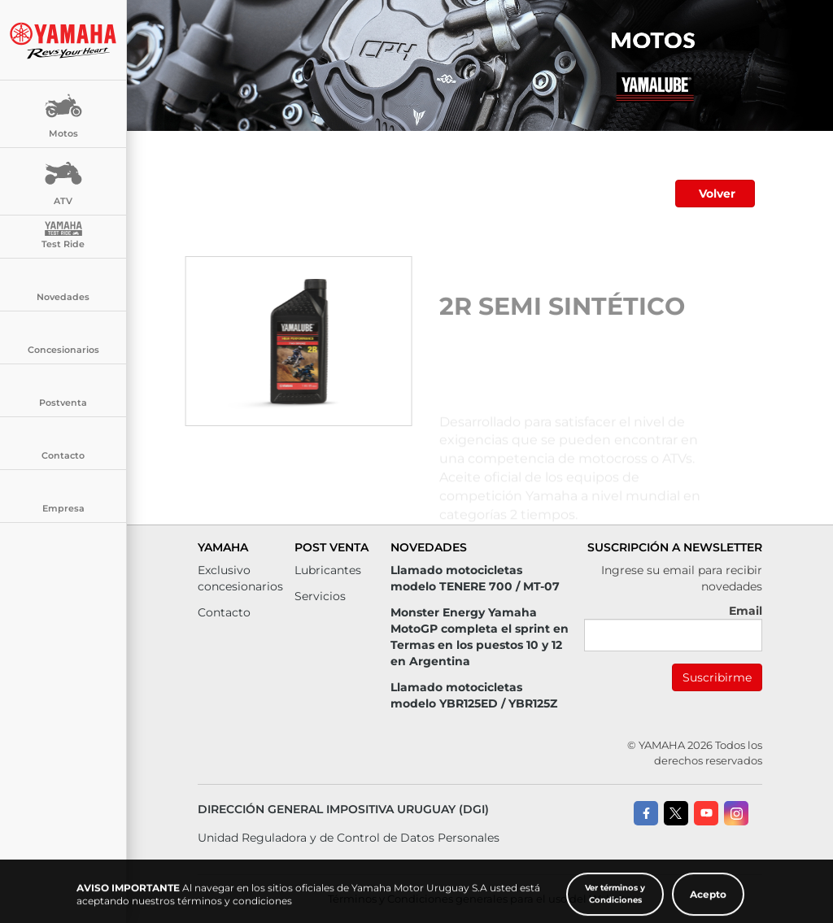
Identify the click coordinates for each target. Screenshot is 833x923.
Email (745, 610)
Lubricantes (327, 570)
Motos (63, 112)
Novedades (63, 285)
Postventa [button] (63, 391)
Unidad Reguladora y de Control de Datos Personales (348, 837)
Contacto (224, 612)
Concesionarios (63, 338)
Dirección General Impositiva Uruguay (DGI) (343, 809)
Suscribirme (717, 677)
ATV (63, 180)
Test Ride (63, 235)
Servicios (320, 596)
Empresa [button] (63, 497)
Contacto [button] (63, 444)
